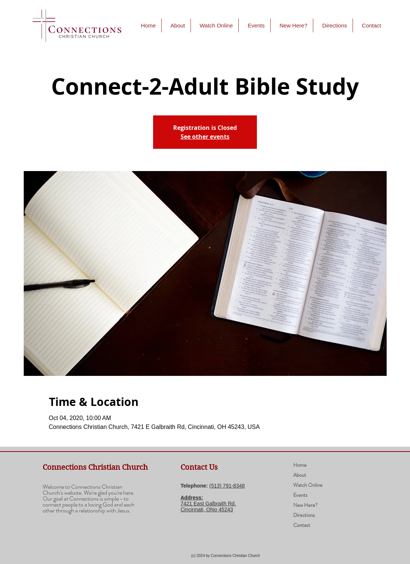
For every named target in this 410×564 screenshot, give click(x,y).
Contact (301, 525)
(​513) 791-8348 (227, 486)
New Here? (305, 505)
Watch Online (308, 485)
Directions (304, 515)
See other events (205, 136)
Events (300, 495)
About (299, 475)
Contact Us (199, 467)
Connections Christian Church (95, 467)
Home (300, 465)
